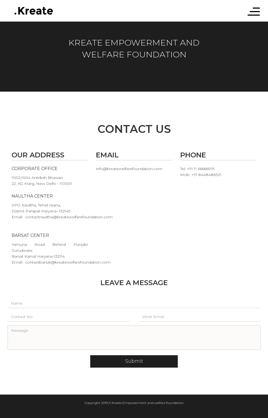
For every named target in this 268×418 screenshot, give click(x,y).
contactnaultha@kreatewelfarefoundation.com (69, 217)
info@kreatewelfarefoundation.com (129, 168)
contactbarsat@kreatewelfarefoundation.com (67, 262)
